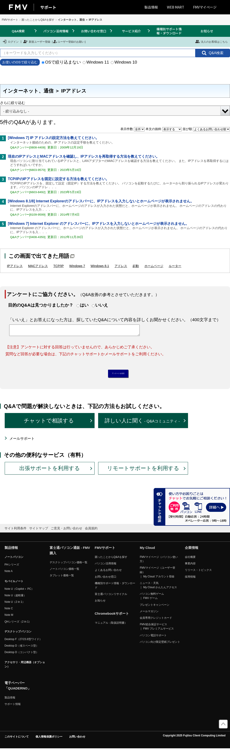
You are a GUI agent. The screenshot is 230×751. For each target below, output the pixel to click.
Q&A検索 (18, 31)
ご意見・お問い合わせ (66, 530)
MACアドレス (38, 266)
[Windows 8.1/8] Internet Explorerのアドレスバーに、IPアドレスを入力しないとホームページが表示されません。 (101, 201)
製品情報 (151, 7)
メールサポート (22, 441)
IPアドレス (15, 266)
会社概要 (190, 559)
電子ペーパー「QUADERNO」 (17, 687)
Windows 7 (77, 266)
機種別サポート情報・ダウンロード (169, 31)
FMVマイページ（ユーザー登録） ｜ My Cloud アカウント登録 (157, 574)
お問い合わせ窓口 (93, 31)
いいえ (101, 305)
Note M (8, 617)
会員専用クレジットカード (156, 620)
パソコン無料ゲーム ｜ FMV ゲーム (152, 598)
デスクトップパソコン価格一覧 (68, 564)
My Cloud (147, 550)
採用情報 (190, 579)
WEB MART (175, 7)
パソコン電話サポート (153, 637)
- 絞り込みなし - (16, 111)
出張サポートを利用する (49, 470)
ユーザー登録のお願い (68, 41)
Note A (8, 573)
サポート (48, 7)
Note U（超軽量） (15, 597)
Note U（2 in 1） (14, 604)
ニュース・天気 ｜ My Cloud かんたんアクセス (158, 587)
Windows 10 (124, 62)
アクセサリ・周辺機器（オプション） (24, 666)
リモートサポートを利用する (143, 470)
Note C (8, 610)
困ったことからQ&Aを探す (38, 19)
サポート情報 (12, 706)
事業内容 (190, 566)
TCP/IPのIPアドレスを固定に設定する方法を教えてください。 (58, 179)
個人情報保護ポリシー (48, 739)
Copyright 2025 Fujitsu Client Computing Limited (194, 738)
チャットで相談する (49, 423)
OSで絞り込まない (61, 62)
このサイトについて (16, 739)
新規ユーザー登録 (36, 41)
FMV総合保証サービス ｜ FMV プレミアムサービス (157, 629)
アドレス (121, 266)
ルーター (175, 266)
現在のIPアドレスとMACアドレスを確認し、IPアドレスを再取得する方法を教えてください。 (83, 156)
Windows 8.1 (100, 266)
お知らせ (207, 31)
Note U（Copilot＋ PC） (19, 591)
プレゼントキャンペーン (154, 607)
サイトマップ (38, 530)
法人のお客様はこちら (211, 41)
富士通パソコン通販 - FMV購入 (70, 552)
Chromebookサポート (112, 616)
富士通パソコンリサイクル (111, 596)
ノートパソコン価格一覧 (64, 571)
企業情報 (191, 550)
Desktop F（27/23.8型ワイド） (23, 641)
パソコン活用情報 (56, 31)
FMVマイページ (205, 7)
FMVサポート (10, 19)
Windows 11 (96, 62)
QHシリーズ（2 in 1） (17, 623)
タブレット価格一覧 (62, 577)
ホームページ (153, 266)
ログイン (10, 41)
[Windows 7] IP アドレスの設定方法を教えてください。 (53, 138)
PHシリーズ (11, 567)
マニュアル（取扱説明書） (111, 625)
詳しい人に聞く (142, 423)
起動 (136, 266)
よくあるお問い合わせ (108, 572)
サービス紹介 (131, 31)
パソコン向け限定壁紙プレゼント (160, 644)
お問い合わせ (77, 739)
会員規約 (91, 530)
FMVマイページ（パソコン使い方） (159, 561)
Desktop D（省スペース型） (21, 648)
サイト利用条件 (15, 530)
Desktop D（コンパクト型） (21, 654)
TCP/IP (58, 266)
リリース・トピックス (198, 572)
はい (84, 305)
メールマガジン (149, 613)
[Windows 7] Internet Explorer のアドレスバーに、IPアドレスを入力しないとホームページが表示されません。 (98, 223)
